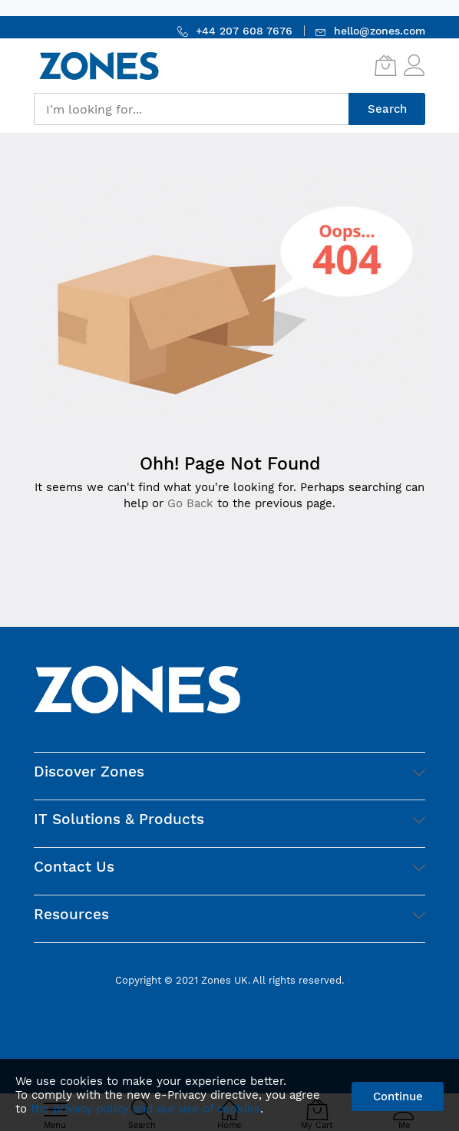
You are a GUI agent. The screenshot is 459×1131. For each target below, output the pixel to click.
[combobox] (191, 109)
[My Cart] (385, 65)
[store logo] (99, 65)
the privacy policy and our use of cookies (145, 1109)
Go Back (190, 503)
